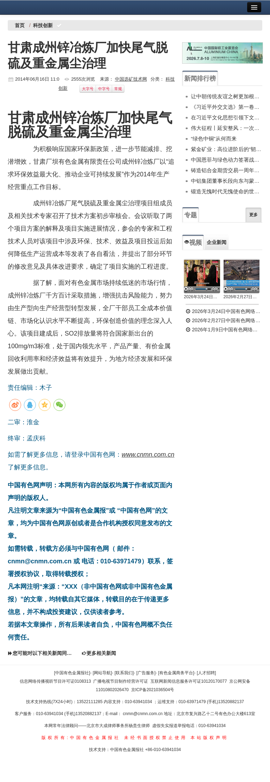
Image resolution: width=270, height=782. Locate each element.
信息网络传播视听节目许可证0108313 (55, 681)
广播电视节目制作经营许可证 (120, 681)
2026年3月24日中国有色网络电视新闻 (202, 296)
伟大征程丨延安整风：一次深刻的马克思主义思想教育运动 (226, 128)
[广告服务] (146, 672)
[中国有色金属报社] (72, 672)
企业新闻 (216, 242)
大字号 (88, 89)
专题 (190, 215)
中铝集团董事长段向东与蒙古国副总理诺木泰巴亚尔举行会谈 (226, 181)
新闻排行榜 (200, 78)
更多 (253, 214)
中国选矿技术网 (131, 79)
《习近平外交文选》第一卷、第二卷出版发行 (226, 107)
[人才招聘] (206, 672)
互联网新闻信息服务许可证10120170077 (188, 681)
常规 (118, 89)
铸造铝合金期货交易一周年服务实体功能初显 (226, 170)
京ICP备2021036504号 (152, 689)
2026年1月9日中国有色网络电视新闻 (224, 329)
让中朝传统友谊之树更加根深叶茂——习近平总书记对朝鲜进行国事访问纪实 (226, 96)
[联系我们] (124, 672)
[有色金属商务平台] (176, 672)
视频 (193, 242)
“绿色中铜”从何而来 (214, 139)
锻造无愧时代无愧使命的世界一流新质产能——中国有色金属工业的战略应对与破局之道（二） (226, 191)
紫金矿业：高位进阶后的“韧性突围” (226, 149)
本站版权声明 (210, 737)
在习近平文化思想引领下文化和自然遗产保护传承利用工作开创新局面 (226, 117)
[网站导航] (102, 672)
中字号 (104, 89)
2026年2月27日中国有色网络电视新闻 (242, 296)
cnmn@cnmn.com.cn (143, 713)
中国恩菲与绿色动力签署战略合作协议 (226, 160)
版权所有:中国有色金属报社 (81, 737)
